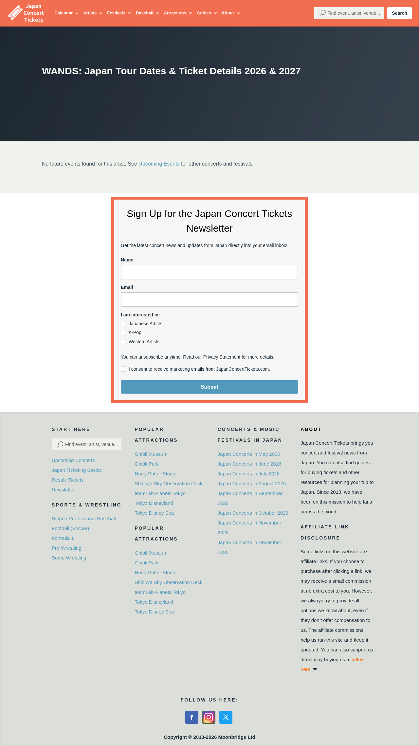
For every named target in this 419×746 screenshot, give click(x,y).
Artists (90, 12)
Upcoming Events (158, 164)
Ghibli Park (146, 464)
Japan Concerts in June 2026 (250, 464)
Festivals (116, 12)
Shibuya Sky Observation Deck (168, 483)
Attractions (175, 12)
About (228, 12)
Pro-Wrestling (67, 548)
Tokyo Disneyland (154, 503)
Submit (209, 387)
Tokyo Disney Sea (154, 513)
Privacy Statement (222, 357)
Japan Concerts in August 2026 (252, 483)
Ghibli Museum (151, 454)
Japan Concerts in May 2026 (249, 454)
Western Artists (144, 341)
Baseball (144, 12)
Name (127, 259)
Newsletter (63, 489)
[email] (209, 299)
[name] (209, 272)
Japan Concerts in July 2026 (249, 473)
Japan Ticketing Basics (77, 470)
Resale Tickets (68, 480)
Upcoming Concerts (73, 460)
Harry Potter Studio (155, 473)
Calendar (63, 12)
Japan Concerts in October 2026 (253, 513)
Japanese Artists (145, 323)
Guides (204, 12)
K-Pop (135, 332)
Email (127, 287)
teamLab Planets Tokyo (160, 493)
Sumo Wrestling (69, 557)
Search (399, 13)
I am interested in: (140, 314)
